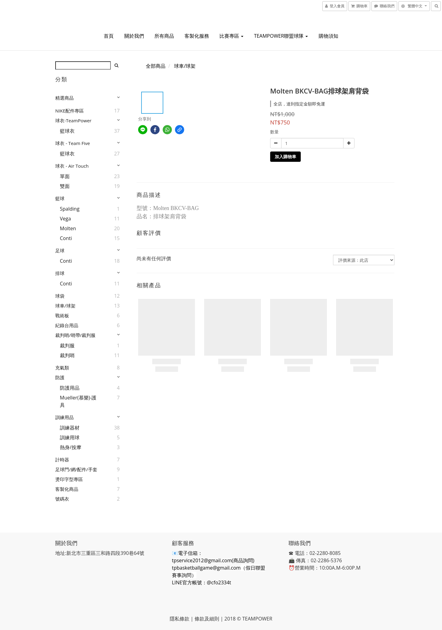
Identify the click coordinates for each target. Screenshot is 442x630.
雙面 (65, 186)
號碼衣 (62, 499)
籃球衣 (67, 131)
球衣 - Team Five (72, 143)
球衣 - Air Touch (72, 166)
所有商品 (164, 35)
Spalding (69, 208)
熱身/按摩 (70, 447)
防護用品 (69, 387)
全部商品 (155, 66)
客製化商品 (66, 489)
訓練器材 (69, 427)
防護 (59, 377)
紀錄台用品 (66, 325)
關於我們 (134, 35)
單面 (65, 176)
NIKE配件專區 (69, 111)
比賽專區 (231, 35)
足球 (59, 250)
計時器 (62, 459)
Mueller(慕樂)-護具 (78, 401)
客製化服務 (196, 35)
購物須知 (328, 35)
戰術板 (62, 315)
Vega (65, 218)
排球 (59, 273)
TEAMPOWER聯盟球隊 (281, 35)
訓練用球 (69, 437)
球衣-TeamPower (73, 120)
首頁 (109, 35)
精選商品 (64, 98)
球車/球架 (65, 306)
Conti (66, 238)
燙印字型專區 (69, 479)
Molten (68, 228)
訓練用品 (64, 417)
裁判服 (67, 345)
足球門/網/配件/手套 (76, 469)
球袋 (59, 296)
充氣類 (62, 368)
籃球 (59, 198)
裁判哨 (67, 355)
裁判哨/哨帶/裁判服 (75, 335)
